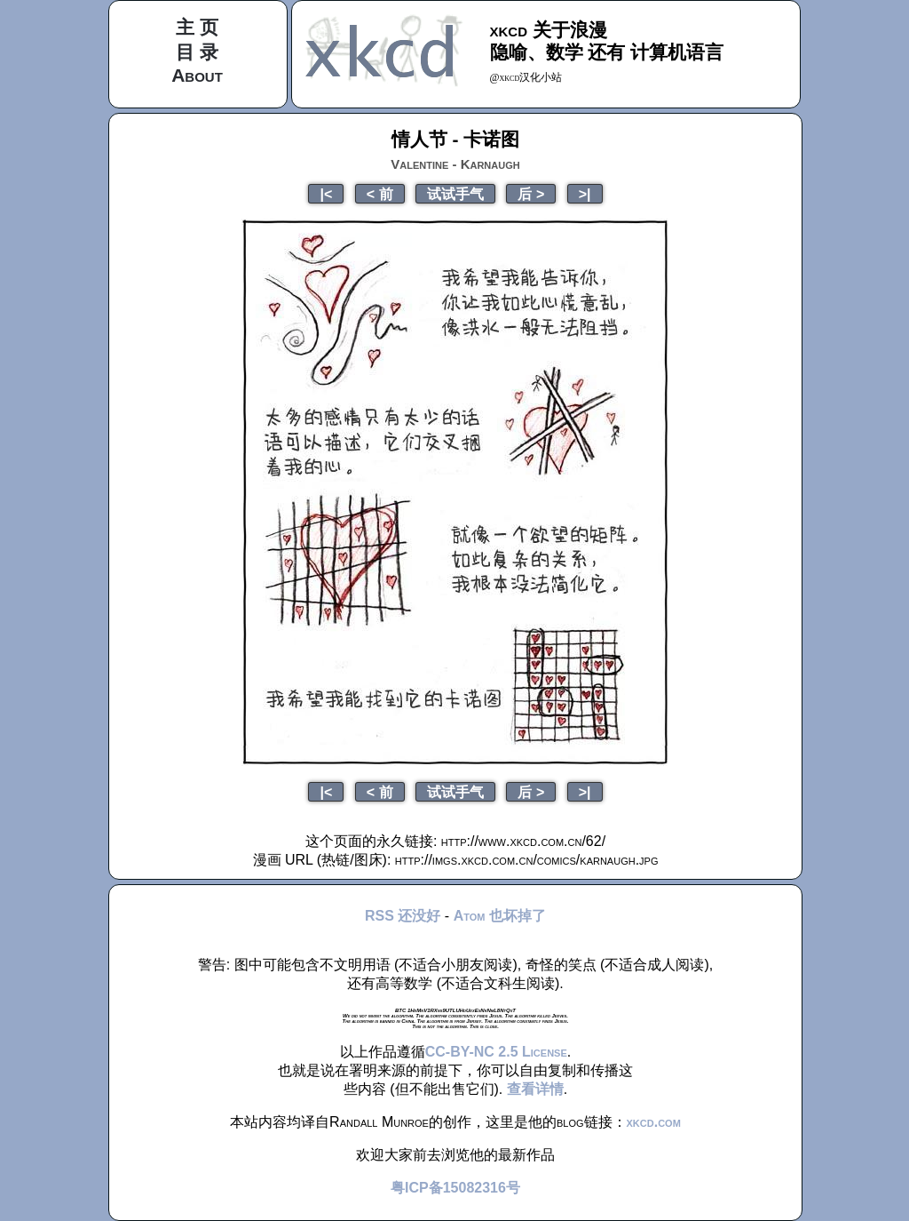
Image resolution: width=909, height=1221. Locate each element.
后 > (531, 194)
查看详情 (535, 1089)
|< (326, 194)
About (197, 75)
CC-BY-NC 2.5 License (496, 1051)
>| (585, 194)
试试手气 (455, 194)
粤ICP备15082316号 (455, 1187)
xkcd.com (654, 1121)
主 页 (197, 27)
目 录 (197, 52)
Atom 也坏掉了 (500, 915)
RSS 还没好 (402, 915)
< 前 (380, 194)
